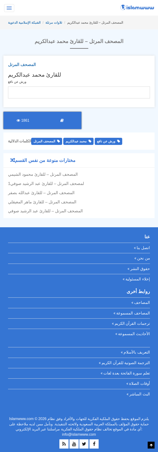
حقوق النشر (140, 269)
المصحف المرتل (22, 64)
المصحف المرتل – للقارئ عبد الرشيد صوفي (45, 211)
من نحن (143, 258)
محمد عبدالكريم (76, 141)
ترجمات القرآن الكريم (132, 323)
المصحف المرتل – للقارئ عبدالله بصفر (41, 192)
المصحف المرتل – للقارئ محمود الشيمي (43, 174)
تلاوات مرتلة (53, 22)
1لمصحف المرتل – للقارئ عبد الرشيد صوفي (46, 183)
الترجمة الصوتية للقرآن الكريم (126, 363)
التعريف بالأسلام (137, 352)
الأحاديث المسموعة (134, 334)
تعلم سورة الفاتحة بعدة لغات (126, 373)
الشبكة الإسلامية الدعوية (24, 22)
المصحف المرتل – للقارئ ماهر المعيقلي (42, 202)
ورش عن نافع (106, 141)
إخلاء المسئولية (137, 279)
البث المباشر (139, 394)
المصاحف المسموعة (133, 313)
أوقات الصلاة (139, 383)
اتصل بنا (143, 248)
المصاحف (142, 302)
